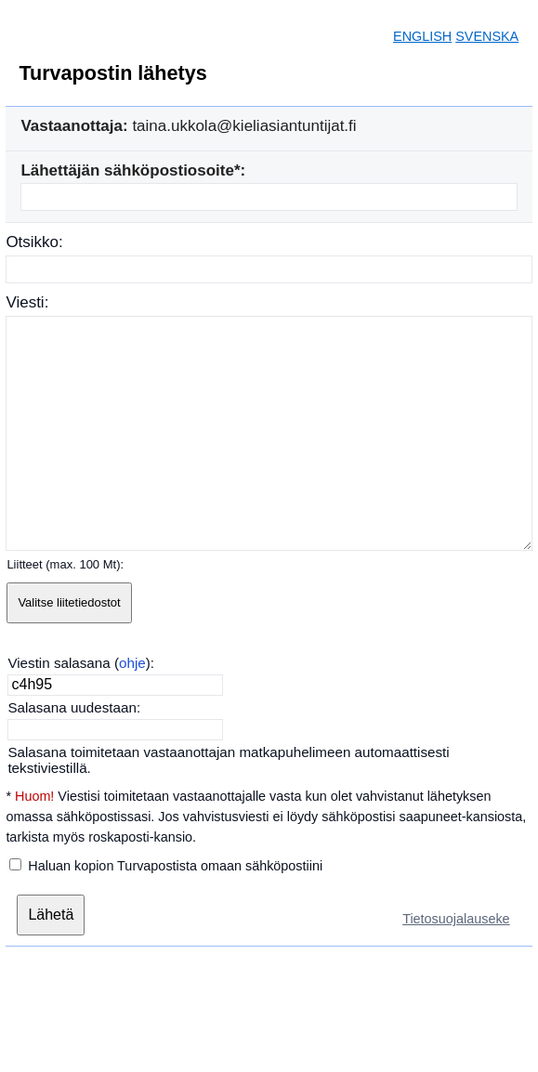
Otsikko (32, 242)
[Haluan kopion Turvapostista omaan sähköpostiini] (15, 864)
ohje (132, 663)
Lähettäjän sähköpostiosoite (127, 170)
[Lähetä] (51, 915)
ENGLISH (422, 36)
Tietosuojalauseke (455, 918)
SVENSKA (486, 36)
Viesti (25, 302)
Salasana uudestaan (72, 707)
